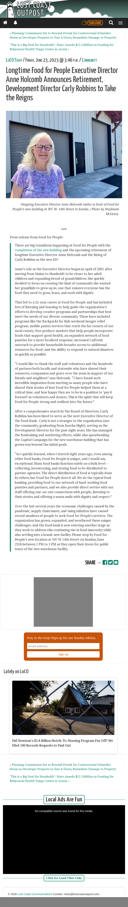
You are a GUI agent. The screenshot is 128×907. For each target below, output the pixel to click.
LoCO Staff (14, 60)
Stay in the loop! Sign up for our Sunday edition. (61, 638)
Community (89, 60)
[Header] (64, 9)
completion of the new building (38, 250)
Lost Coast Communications (35, 894)
